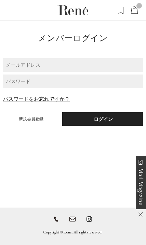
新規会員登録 (31, 119)
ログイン (102, 119)
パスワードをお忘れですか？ (36, 99)
